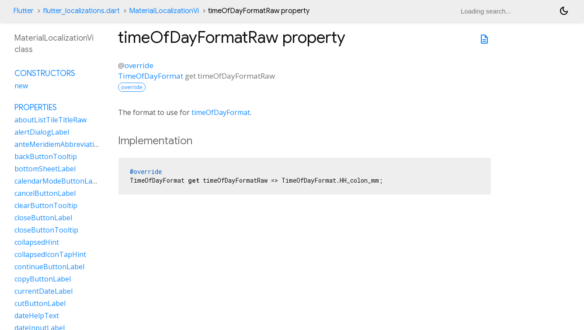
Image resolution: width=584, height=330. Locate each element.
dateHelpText (36, 315)
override (139, 65)
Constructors (44, 73)
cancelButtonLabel (45, 193)
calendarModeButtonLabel (58, 181)
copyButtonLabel (42, 279)
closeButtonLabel (43, 217)
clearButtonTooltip (45, 205)
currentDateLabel (43, 291)
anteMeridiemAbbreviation (58, 144)
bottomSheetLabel (45, 169)
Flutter (23, 11)
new (21, 85)
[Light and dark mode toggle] (564, 11)
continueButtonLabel (49, 266)
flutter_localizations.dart (81, 11)
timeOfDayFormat (220, 112)
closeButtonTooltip (46, 230)
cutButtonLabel (40, 303)
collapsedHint (36, 242)
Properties (35, 107)
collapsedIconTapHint (50, 254)
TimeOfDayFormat (150, 76)
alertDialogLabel (41, 132)
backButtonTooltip (45, 156)
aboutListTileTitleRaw (50, 120)
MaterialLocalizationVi (164, 11)
